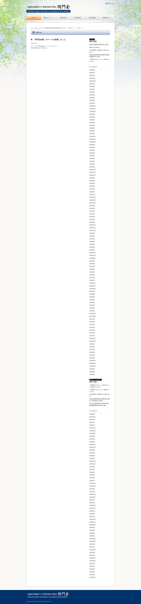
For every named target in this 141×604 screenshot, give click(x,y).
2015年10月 (92, 366)
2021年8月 (92, 208)
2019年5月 (92, 269)
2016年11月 (92, 338)
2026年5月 (92, 70)
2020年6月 (92, 241)
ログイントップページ (39, 27)
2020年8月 (92, 236)
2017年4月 (92, 330)
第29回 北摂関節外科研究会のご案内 (99, 44)
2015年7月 (92, 368)
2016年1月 (92, 357)
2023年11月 (92, 139)
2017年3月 (92, 332)
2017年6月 (92, 327)
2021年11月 (92, 200)
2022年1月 (92, 194)
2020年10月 (92, 230)
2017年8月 (92, 321)
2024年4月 (92, 125)
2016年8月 (92, 346)
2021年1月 (92, 222)
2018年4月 (92, 302)
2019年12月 (92, 252)
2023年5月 (92, 155)
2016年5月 (92, 349)
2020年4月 (92, 244)
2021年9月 (92, 205)
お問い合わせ (111, 3)
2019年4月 (92, 272)
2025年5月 (92, 92)
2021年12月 (92, 197)
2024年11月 (92, 108)
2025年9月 (92, 83)
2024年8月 (92, 117)
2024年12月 (92, 105)
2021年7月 (92, 211)
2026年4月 (92, 72)
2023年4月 (92, 158)
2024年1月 (92, 133)
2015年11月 (92, 363)
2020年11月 (92, 227)
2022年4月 (92, 189)
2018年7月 (92, 296)
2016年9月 (92, 344)
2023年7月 (92, 150)
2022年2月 (92, 191)
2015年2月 (92, 374)
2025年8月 (92, 86)
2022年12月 (92, 169)
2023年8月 (92, 147)
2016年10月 (92, 341)
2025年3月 (92, 97)
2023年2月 (92, 164)
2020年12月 (92, 224)
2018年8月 (92, 294)
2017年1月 (92, 335)
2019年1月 (92, 280)
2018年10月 (92, 288)
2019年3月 (92, 274)
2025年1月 (92, 103)
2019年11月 (92, 255)
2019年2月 (92, 277)
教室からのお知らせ (94, 47)
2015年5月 (92, 371)
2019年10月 (92, 258)
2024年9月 (92, 114)
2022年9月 (92, 177)
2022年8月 (92, 180)
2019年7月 (92, 266)
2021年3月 (92, 216)
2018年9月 (92, 291)
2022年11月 (92, 172)
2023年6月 (92, 153)
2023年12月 (92, 136)
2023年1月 (92, 166)
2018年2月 (92, 308)
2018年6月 (92, 299)
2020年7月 (92, 238)
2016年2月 (92, 355)
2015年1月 (92, 574)
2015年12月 (92, 360)
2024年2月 (92, 130)
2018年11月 (92, 285)
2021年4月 (92, 213)
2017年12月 (92, 313)
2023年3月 (92, 161)
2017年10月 (92, 316)
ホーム (32, 27)
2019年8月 (92, 263)
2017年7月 (92, 324)
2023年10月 (92, 141)
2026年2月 (92, 75)
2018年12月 (92, 283)
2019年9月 (92, 261)
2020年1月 (92, 249)
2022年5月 (92, 186)
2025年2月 (92, 100)
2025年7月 (92, 89)
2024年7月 (92, 119)
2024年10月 (92, 111)
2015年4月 (92, 571)
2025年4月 (92, 94)
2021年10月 (92, 202)
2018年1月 (92, 310)
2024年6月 (92, 122)
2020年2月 (92, 247)
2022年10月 (92, 175)
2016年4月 (92, 352)
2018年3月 (92, 305)
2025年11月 (92, 78)
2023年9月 (92, 144)
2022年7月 (92, 183)
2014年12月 (92, 577)
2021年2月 (92, 219)
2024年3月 (92, 128)
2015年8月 (92, 563)
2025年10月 (92, 81)
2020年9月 (92, 233)
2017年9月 (92, 319)
